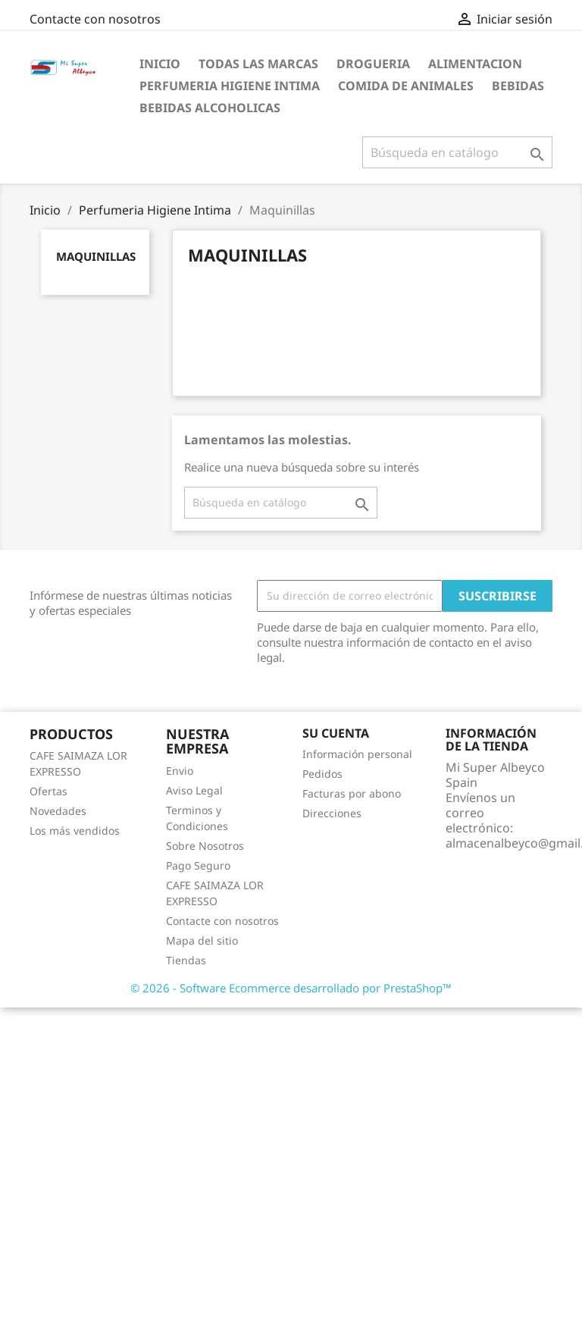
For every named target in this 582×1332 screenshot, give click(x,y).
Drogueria (373, 63)
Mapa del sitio (202, 940)
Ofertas (48, 791)
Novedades (58, 811)
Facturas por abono (351, 793)
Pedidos (322, 773)
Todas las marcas (258, 63)
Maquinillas (96, 256)
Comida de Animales (406, 85)
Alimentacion (475, 63)
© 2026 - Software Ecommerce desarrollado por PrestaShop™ (291, 987)
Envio (179, 770)
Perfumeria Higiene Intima (229, 85)
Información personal (357, 754)
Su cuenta (335, 733)
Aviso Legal (194, 790)
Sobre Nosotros (205, 845)
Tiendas (186, 960)
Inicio (159, 63)
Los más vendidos (75, 830)
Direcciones (331, 813)
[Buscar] (457, 152)
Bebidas (518, 85)
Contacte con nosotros (95, 19)
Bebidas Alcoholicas (209, 107)
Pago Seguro (198, 865)
